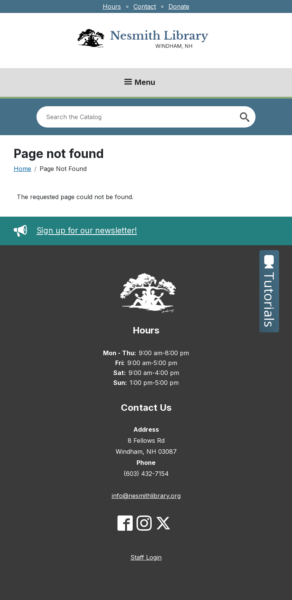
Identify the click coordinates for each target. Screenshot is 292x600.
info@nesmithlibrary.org (146, 495)
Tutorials (269, 291)
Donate (178, 6)
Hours (112, 6)
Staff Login (146, 557)
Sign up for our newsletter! (75, 230)
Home (22, 168)
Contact (144, 6)
